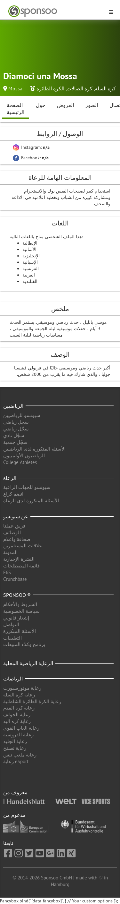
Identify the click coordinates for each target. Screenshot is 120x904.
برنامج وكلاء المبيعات (24, 644)
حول (40, 105)
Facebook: (31, 158)
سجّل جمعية (15, 442)
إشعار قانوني (16, 618)
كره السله (105, 88)
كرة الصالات (79, 88)
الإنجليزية (31, 256)
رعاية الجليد (15, 741)
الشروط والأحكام (20, 604)
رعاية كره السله (19, 695)
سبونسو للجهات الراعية (27, 487)
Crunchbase (15, 579)
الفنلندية (29, 281)
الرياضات (13, 678)
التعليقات (12, 638)
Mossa (15, 88)
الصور (91, 105)
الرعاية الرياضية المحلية (28, 663)
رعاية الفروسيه (18, 735)
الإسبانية (30, 262)
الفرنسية (30, 268)
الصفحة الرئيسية (15, 109)
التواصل (11, 624)
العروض (65, 105)
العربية (28, 275)
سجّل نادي (13, 435)
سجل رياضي (16, 422)
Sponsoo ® (17, 595)
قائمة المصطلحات (21, 566)
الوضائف (12, 532)
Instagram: (31, 147)
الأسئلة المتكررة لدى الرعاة (31, 501)
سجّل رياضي (16, 429)
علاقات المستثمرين (22, 546)
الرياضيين (13, 406)
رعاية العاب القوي (21, 728)
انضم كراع (13, 494)
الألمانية (29, 249)
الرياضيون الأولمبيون (24, 455)
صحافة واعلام (16, 539)
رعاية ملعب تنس (19, 755)
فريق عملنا (14, 526)
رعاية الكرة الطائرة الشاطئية (32, 701)
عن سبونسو (15, 516)
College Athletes (20, 462)
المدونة (10, 552)
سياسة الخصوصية (21, 611)
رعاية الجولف (16, 714)
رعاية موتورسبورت (22, 688)
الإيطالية (29, 243)
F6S (7, 572)
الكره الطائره (50, 88)
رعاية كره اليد (17, 721)
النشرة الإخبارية (19, 559)
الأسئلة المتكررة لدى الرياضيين (34, 449)
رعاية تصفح (14, 748)
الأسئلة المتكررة (19, 631)
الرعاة (9, 478)
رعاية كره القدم (19, 708)
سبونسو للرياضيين (21, 415)
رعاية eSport (15, 761)
